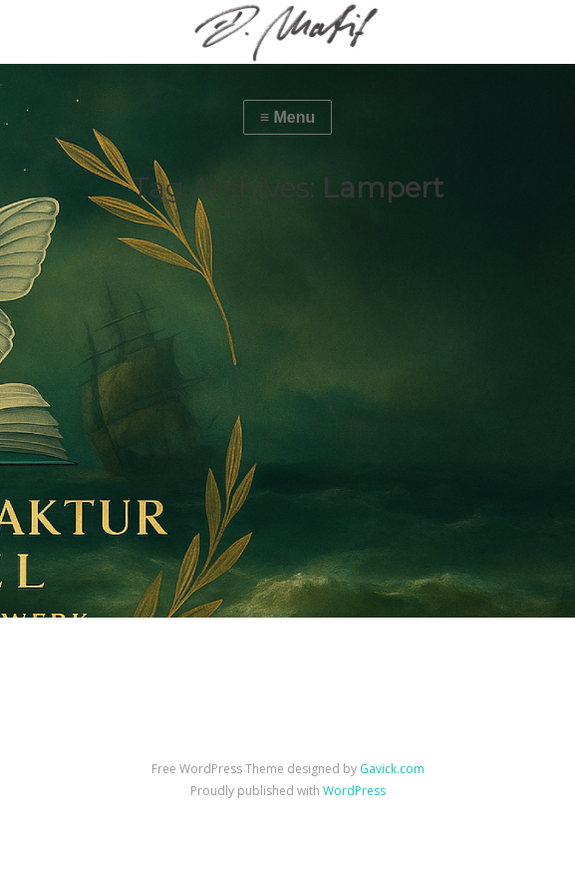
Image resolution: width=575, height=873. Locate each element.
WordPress (354, 790)
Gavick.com (392, 768)
